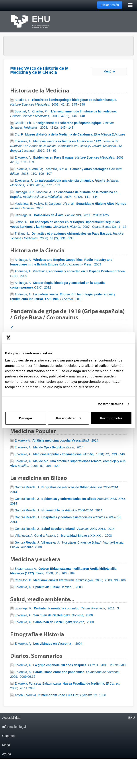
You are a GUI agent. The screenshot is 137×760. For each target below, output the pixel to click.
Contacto (8, 736)
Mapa (6, 745)
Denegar (25, 418)
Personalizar (68, 418)
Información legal (14, 727)
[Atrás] (12, 328)
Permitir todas (111, 418)
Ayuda (6, 754)
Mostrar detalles (110, 404)
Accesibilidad (11, 717)
